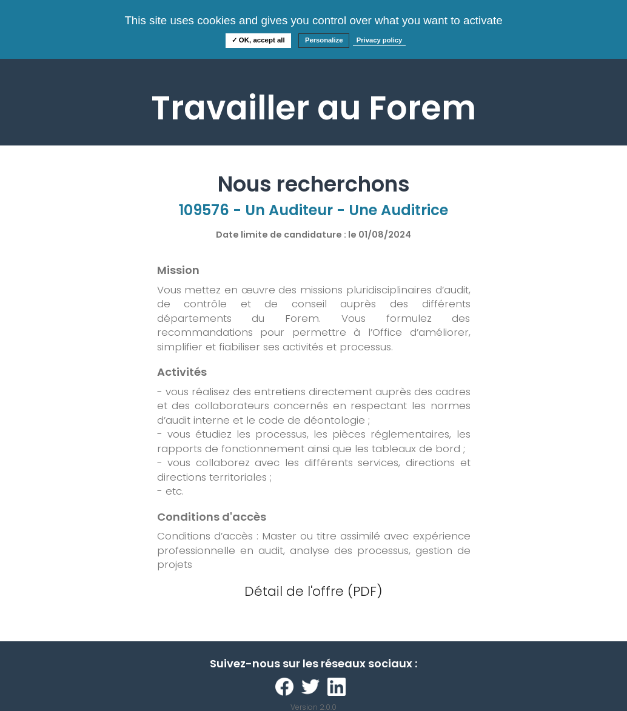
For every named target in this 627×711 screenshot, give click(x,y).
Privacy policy (380, 40)
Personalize (324, 40)
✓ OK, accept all (258, 40)
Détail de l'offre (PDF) (313, 591)
